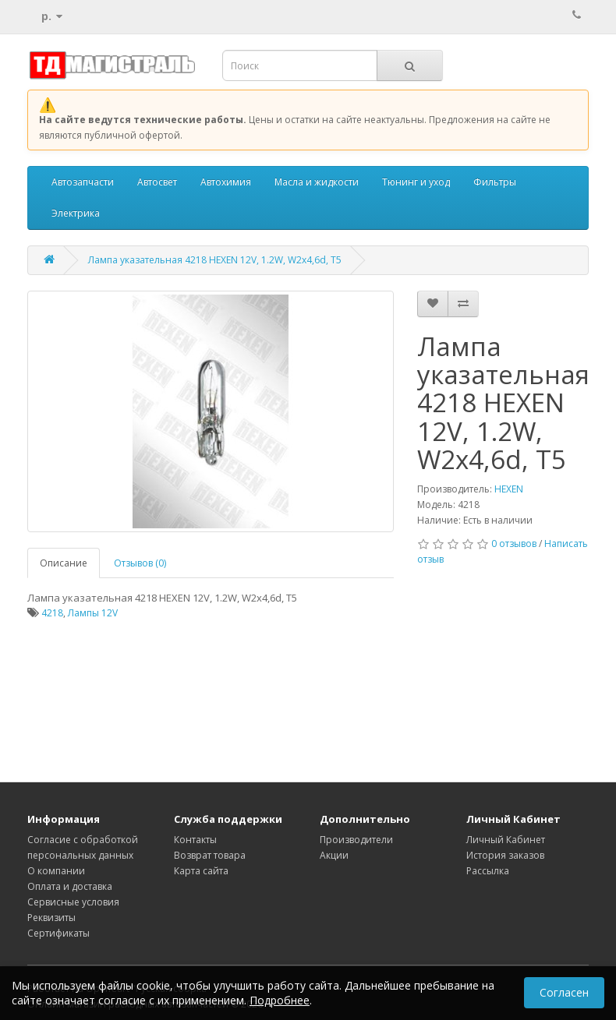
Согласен (564, 992)
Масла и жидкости (316, 182)
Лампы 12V (93, 612)
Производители (356, 839)
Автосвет (157, 182)
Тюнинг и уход (416, 182)
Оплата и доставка (69, 886)
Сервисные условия (73, 902)
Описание (63, 563)
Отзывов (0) (140, 563)
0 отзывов (513, 543)
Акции (334, 855)
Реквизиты (51, 917)
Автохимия (225, 182)
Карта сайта (201, 870)
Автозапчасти (82, 182)
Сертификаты (58, 933)
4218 (52, 612)
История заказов (505, 855)
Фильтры (494, 182)
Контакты (195, 839)
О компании (56, 870)
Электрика (75, 213)
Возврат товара (210, 855)
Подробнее (280, 1000)
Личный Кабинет (505, 839)
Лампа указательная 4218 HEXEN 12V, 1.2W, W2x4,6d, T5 (215, 259)
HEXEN (508, 489)
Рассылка (487, 870)
